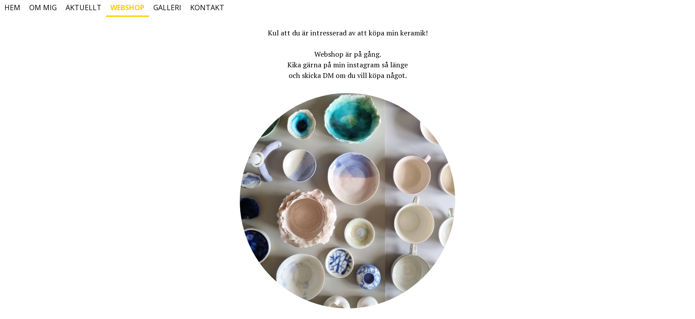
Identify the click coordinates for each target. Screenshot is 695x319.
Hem (12, 7)
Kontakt (207, 7)
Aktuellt (84, 7)
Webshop (127, 7)
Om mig (43, 7)
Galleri (167, 7)
